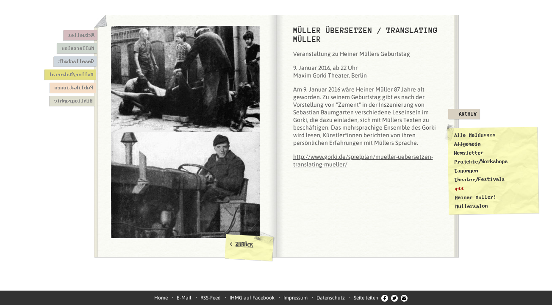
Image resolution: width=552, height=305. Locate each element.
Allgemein (467, 144)
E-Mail (184, 298)
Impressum (295, 298)
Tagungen (466, 171)
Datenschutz (330, 298)
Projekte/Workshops (481, 161)
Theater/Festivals (480, 179)
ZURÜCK (245, 244)
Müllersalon (77, 48)
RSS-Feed (210, 298)
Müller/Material (71, 75)
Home (161, 298)
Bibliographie (73, 101)
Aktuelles (81, 35)
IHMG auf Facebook (252, 298)
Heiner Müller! (475, 197)
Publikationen (73, 88)
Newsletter (469, 153)
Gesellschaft (76, 61)
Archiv (468, 114)
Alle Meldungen (474, 135)
